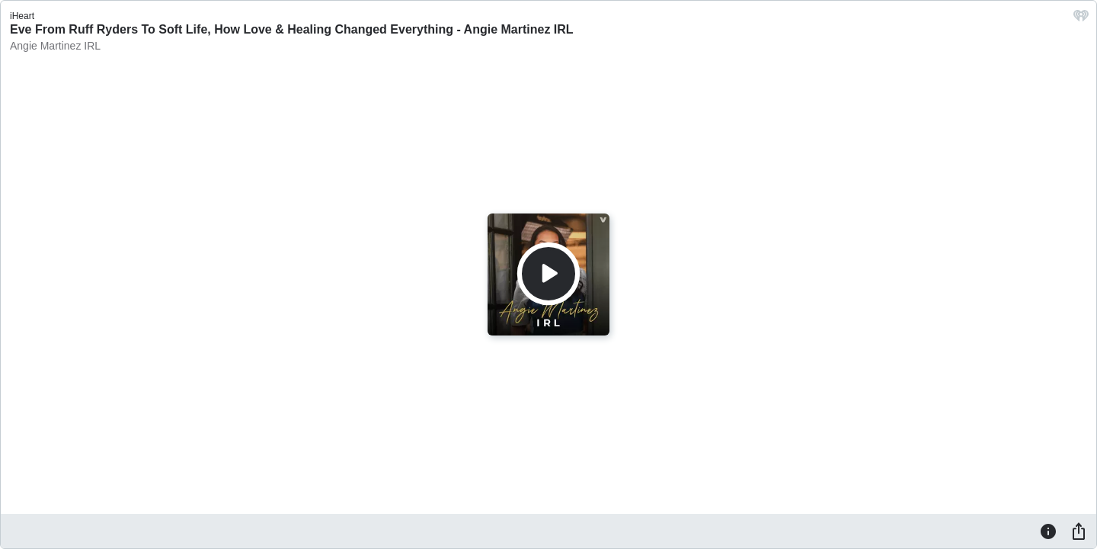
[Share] (1078, 530)
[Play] (548, 273)
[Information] (1048, 530)
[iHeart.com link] (1081, 19)
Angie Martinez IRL (55, 46)
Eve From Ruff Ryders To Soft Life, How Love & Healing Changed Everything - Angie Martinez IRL (292, 29)
